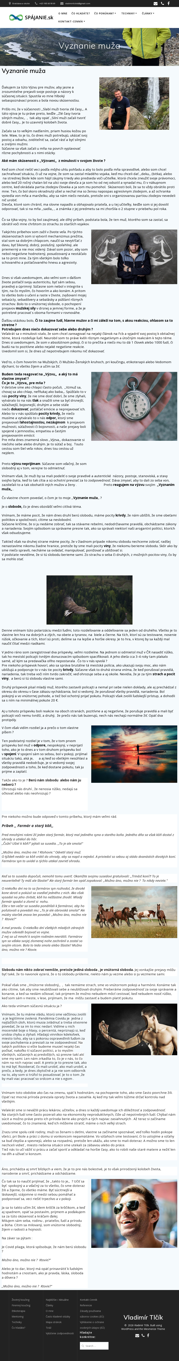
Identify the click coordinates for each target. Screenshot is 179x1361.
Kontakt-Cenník (70, 21)
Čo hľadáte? (80, 13)
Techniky (128, 13)
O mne (62, 13)
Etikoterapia (18, 1311)
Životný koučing (20, 1299)
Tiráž (48, 1327)
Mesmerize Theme (154, 1329)
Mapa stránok (54, 1322)
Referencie (86, 1305)
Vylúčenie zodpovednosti (60, 1333)
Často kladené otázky (58, 1316)
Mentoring (17, 1316)
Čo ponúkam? (104, 13)
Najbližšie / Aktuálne (57, 1299)
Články (147, 13)
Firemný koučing (21, 1305)
